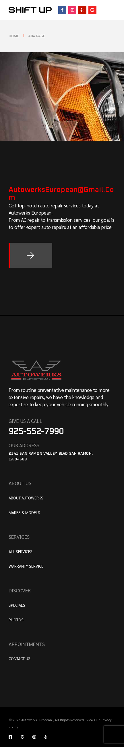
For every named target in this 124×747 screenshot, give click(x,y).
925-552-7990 (36, 431)
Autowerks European (37, 719)
